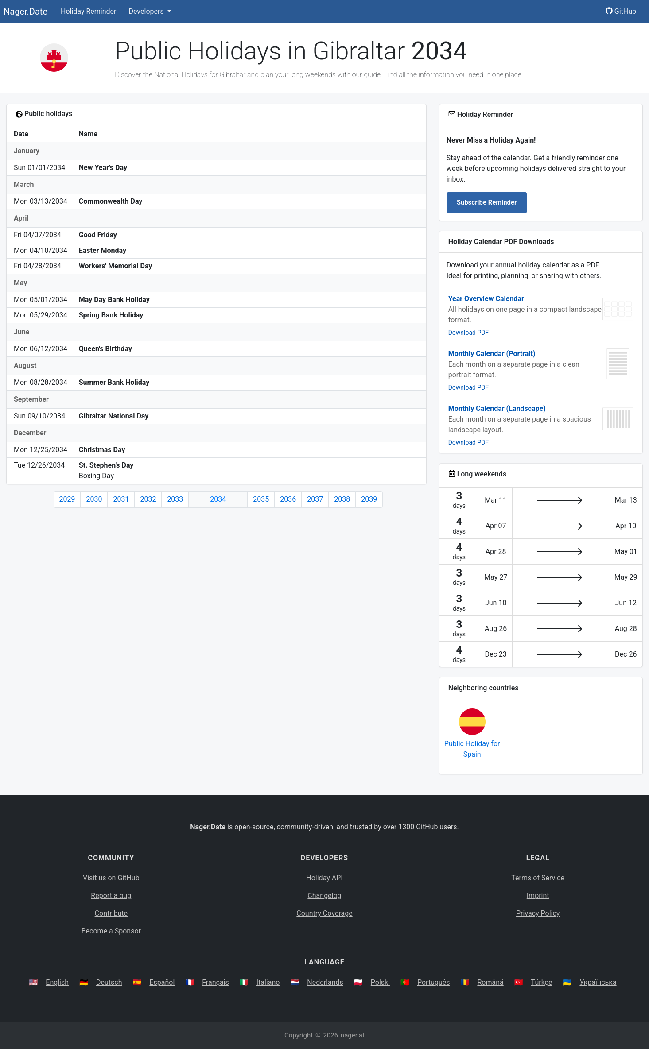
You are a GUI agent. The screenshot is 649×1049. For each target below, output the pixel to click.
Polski (380, 982)
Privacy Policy (538, 913)
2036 (288, 499)
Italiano (268, 982)
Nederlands (325, 982)
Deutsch (109, 982)
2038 (342, 499)
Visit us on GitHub (111, 878)
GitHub (621, 11)
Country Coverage (324, 913)
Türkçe (541, 982)
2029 (67, 499)
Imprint (538, 895)
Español (162, 982)
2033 (175, 499)
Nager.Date (25, 11)
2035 (261, 499)
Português (433, 982)
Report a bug (111, 895)
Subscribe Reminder (487, 202)
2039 (369, 499)
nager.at (353, 1035)
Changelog (324, 895)
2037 (315, 499)
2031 (121, 499)
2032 (148, 499)
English (57, 982)
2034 (218, 499)
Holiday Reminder (89, 11)
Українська (597, 982)
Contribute (111, 913)
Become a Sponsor (111, 931)
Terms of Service (537, 878)
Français (215, 982)
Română (490, 982)
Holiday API (324, 878)
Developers (146, 11)
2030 (94, 499)
